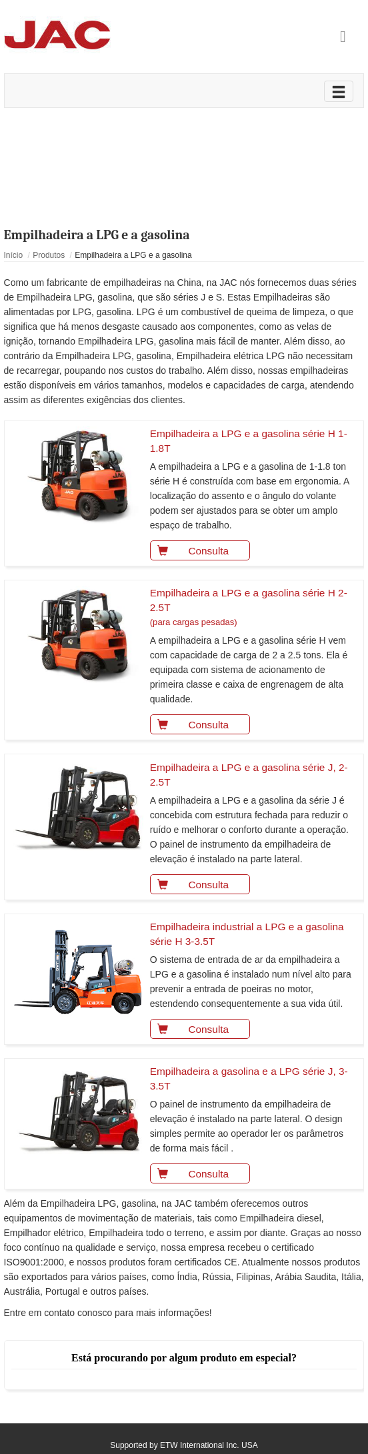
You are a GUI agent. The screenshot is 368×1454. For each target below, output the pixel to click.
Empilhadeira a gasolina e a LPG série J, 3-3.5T (249, 1078)
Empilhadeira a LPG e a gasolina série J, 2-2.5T (249, 775)
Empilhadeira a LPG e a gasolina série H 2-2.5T (252, 608)
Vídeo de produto (183, 135)
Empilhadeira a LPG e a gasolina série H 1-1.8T (248, 441)
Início (13, 255)
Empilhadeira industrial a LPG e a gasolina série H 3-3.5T (247, 934)
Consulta (190, 549)
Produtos (49, 255)
